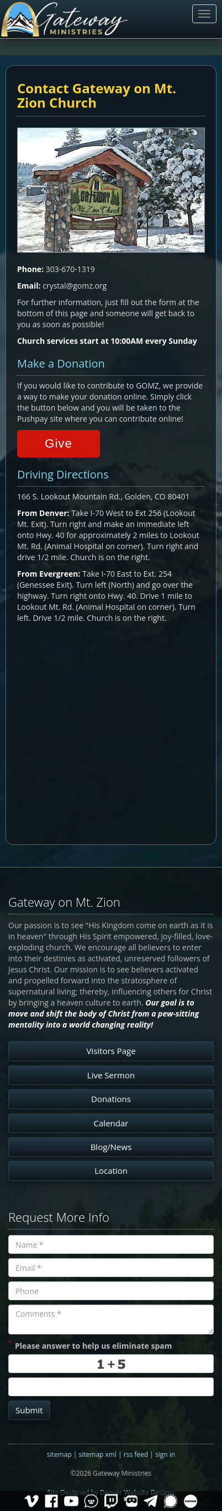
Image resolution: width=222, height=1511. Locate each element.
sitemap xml (98, 1454)
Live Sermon (111, 1075)
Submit (29, 1410)
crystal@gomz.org (75, 285)
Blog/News (111, 1146)
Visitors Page (110, 1050)
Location (111, 1170)
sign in (165, 1454)
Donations (111, 1098)
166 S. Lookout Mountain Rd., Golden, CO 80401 (103, 496)
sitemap (59, 1454)
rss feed (136, 1454)
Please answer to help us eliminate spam (90, 1345)
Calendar (111, 1123)
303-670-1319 (70, 269)
